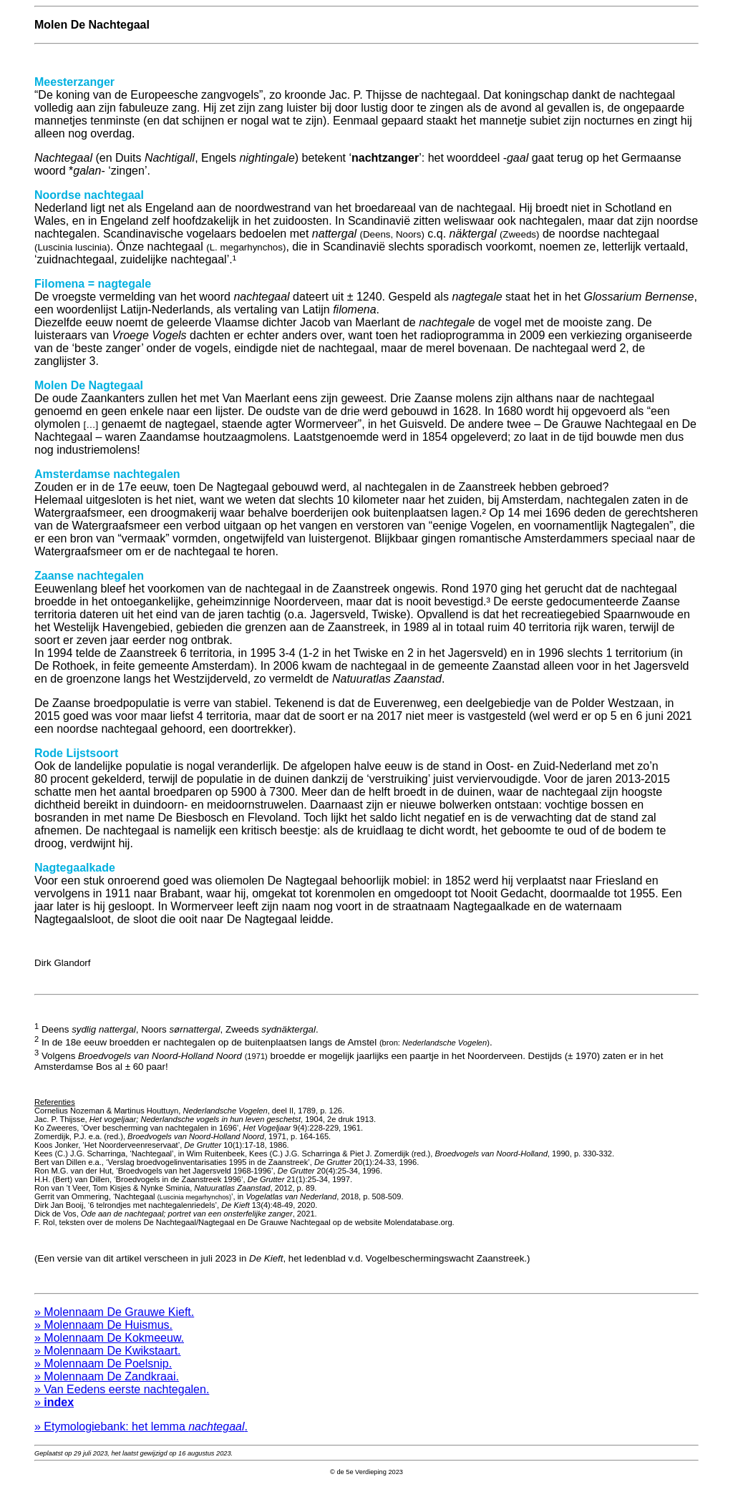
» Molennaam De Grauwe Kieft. (114, 1327)
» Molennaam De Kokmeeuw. (109, 1353)
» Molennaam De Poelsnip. (103, 1378)
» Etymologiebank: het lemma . (141, 1441)
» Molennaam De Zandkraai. (106, 1391)
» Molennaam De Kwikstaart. (107, 1366)
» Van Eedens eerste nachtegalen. (121, 1404)
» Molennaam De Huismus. (103, 1340)
